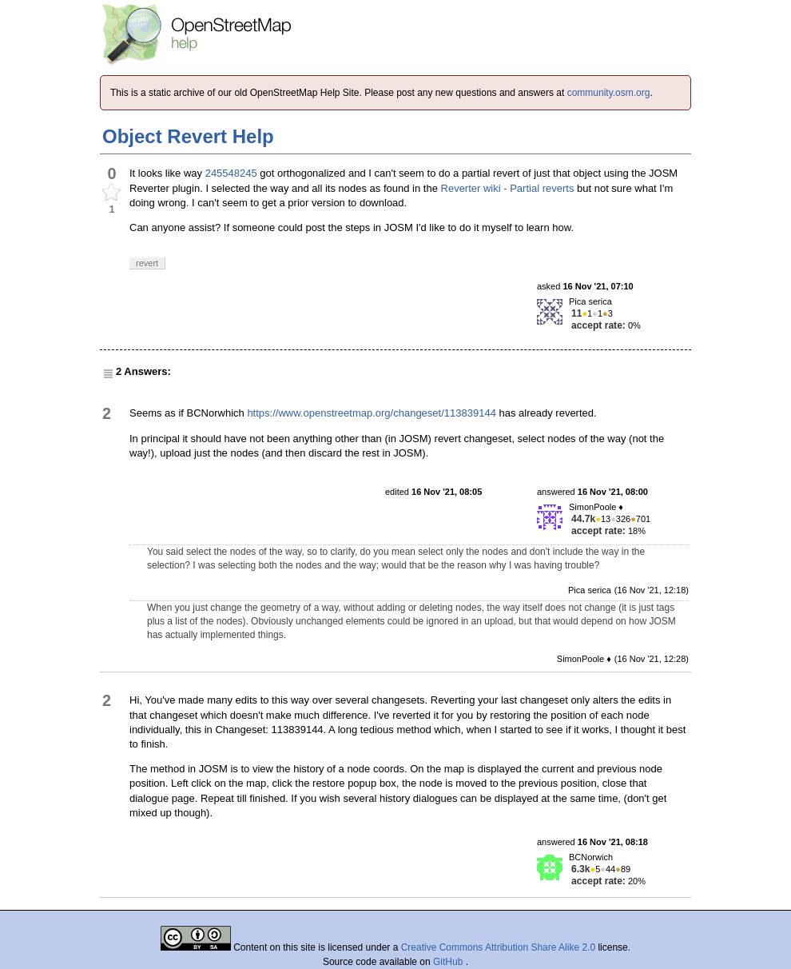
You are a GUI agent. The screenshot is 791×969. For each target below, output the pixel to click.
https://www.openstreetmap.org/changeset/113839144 (371, 413)
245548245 (231, 173)
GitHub (449, 961)
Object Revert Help (188, 136)
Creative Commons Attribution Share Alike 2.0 (498, 947)
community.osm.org (608, 92)
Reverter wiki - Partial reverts (507, 188)
